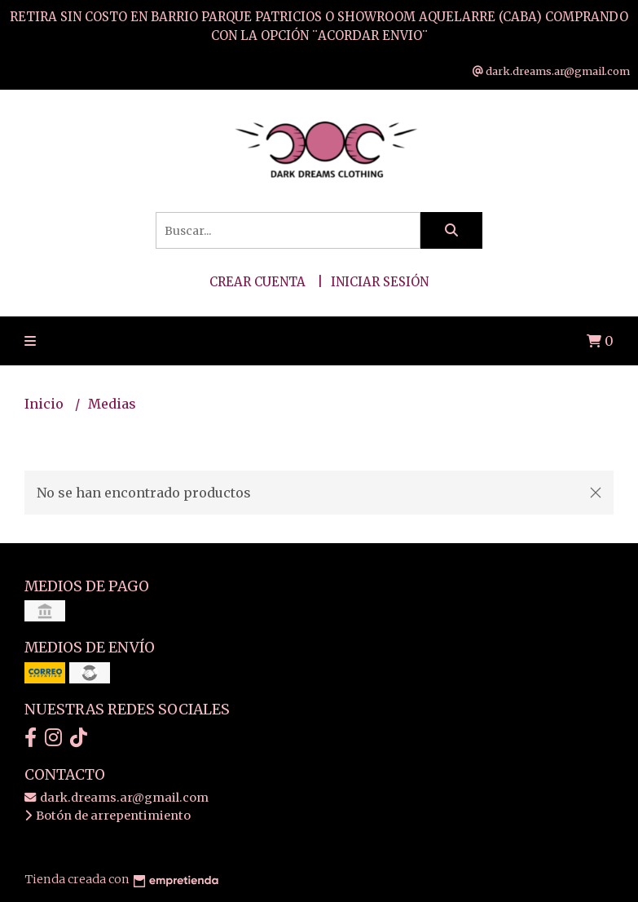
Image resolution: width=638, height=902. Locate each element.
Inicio (45, 404)
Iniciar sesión (380, 282)
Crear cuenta (257, 282)
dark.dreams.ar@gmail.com (116, 797)
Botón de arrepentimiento (107, 815)
